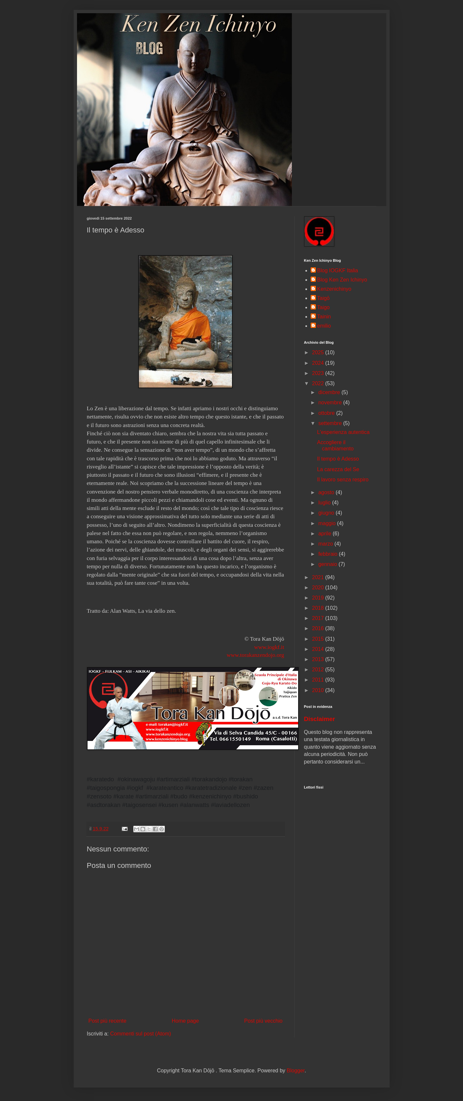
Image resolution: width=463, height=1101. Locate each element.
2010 (318, 690)
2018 (318, 608)
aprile (325, 533)
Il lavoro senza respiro (343, 479)
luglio (325, 502)
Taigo (323, 307)
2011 (318, 680)
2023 (318, 373)
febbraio (328, 554)
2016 (318, 628)
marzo (326, 544)
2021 (318, 577)
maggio (327, 523)
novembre (330, 402)
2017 (318, 618)
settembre (330, 423)
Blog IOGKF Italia (337, 270)
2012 (318, 669)
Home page (185, 1021)
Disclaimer (319, 718)
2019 (318, 598)
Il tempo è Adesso (338, 459)
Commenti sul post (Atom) (140, 1033)
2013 (318, 659)
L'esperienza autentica (343, 432)
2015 (318, 639)
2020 (318, 587)
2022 (318, 383)
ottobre (327, 413)
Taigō (323, 298)
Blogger (295, 1070)
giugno (327, 513)
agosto (326, 492)
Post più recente (108, 1021)
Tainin (324, 316)
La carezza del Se (338, 469)
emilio (324, 326)
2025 (318, 352)
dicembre (329, 392)
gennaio (328, 564)
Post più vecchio (263, 1021)
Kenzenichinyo (334, 289)
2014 (318, 649)
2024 (318, 363)
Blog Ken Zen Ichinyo (342, 279)
